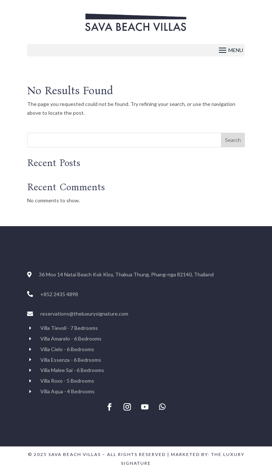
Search (233, 140)
